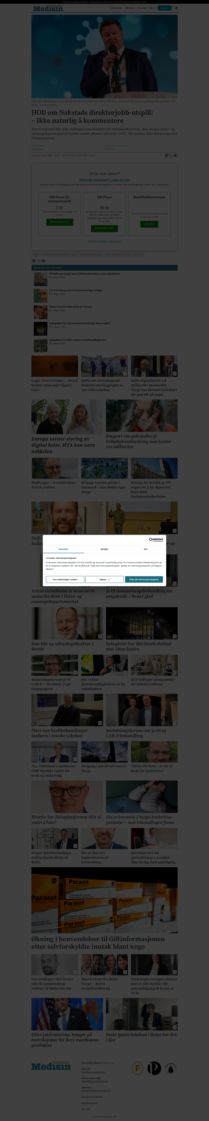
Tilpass (104, 579)
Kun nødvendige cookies (65, 579)
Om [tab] (145, 549)
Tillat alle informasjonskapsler (144, 579)
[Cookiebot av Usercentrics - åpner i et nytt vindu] (151, 540)
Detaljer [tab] (104, 549)
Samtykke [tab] (63, 549)
